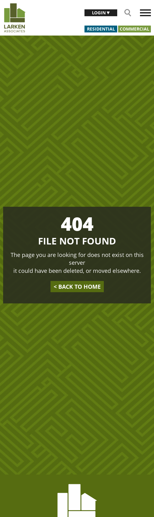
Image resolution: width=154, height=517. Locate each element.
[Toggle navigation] (145, 12)
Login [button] (99, 13)
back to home (77, 286)
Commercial (134, 29)
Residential (101, 29)
